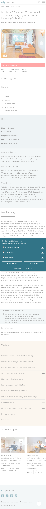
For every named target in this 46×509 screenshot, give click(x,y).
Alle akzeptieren (34, 263)
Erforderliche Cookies (12, 247)
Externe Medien (10, 257)
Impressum (29, 268)
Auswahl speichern (12, 263)
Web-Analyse (9, 252)
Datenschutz (17, 268)
